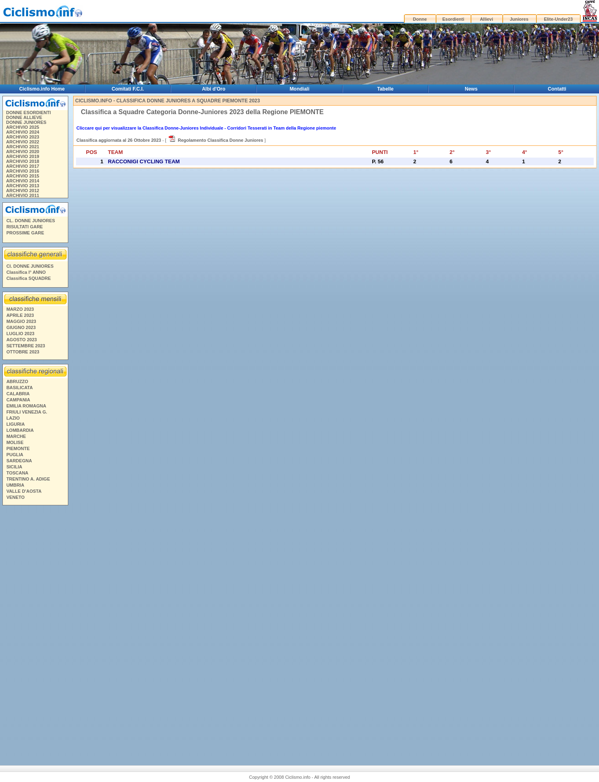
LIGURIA (16, 424)
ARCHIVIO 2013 (22, 185)
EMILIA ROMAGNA (26, 405)
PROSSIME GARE (25, 232)
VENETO (16, 497)
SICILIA (14, 466)
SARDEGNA (19, 460)
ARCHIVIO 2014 (22, 180)
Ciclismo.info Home (42, 89)
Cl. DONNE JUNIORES (30, 266)
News (471, 89)
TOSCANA (17, 472)
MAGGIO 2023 (21, 321)
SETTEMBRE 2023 (26, 345)
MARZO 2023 (20, 309)
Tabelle (385, 89)
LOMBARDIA (20, 430)
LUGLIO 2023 (21, 333)
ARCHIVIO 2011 (22, 195)
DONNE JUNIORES (26, 122)
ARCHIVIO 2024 (22, 132)
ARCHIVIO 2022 (22, 141)
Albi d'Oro (214, 89)
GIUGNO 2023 (21, 327)
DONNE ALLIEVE (24, 117)
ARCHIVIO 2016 (22, 171)
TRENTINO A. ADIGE (28, 479)
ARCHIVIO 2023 (22, 136)
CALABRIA (18, 393)
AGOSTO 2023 (22, 339)
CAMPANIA (18, 399)
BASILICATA (20, 387)
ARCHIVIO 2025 (22, 127)
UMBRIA (15, 485)
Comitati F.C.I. (128, 89)
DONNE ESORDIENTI (28, 112)
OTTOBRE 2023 (23, 351)
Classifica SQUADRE (29, 278)
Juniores (519, 19)
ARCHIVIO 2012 (22, 190)
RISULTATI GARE (25, 226)
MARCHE (16, 436)
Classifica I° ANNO (26, 272)
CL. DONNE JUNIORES (31, 220)
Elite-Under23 (558, 19)
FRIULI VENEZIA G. (27, 411)
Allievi (486, 19)
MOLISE (15, 442)
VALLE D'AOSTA (24, 491)
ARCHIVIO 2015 (22, 175)
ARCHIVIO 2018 (22, 161)
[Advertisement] (34, 632)
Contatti (557, 89)
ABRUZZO (17, 381)
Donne (420, 19)
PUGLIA (15, 454)
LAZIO (13, 418)
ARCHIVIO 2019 (22, 156)
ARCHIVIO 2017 (22, 166)
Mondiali (300, 89)
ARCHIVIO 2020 (22, 151)
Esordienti (453, 19)
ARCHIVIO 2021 (22, 146)
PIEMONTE (18, 448)
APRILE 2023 (20, 315)
